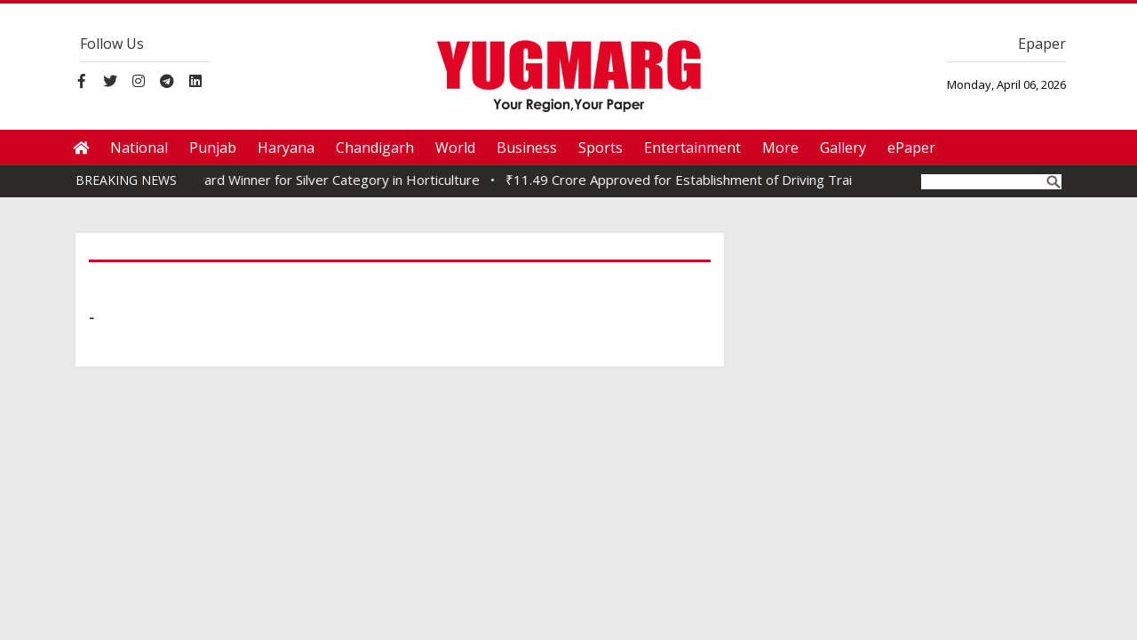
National (139, 147)
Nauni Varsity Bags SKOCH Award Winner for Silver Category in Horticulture (256, 179)
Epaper (1042, 43)
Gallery (843, 147)
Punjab (212, 147)
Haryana (286, 147)
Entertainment (692, 147)
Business (527, 147)
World (455, 147)
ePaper (911, 147)
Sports (600, 147)
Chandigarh (375, 147)
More (780, 147)
